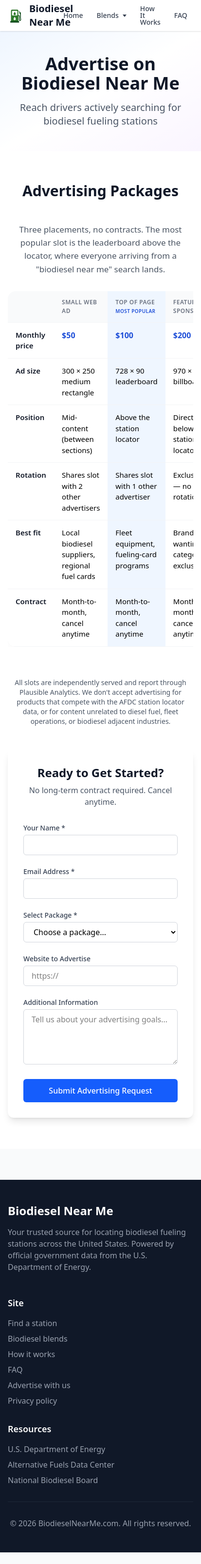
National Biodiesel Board (53, 1480)
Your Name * (44, 827)
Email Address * (48, 871)
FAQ (180, 15)
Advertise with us (39, 1385)
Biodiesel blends (38, 1338)
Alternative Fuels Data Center (61, 1464)
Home (73, 15)
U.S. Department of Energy (56, 1449)
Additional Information (60, 1002)
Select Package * (50, 915)
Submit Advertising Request (100, 1090)
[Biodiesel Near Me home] (32, 15)
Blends (108, 15)
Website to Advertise (57, 958)
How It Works (150, 15)
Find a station (32, 1323)
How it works (31, 1354)
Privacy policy (32, 1400)
